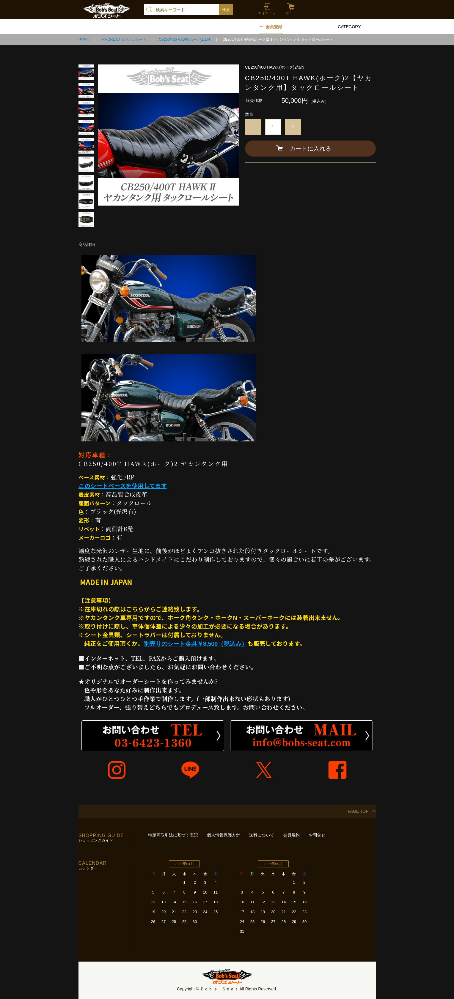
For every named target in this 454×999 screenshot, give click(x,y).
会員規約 (291, 835)
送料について (261, 835)
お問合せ (317, 835)
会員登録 (274, 26)
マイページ (267, 13)
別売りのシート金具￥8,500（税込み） (195, 643)
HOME (84, 39)
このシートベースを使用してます (122, 485)
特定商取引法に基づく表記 (173, 835)
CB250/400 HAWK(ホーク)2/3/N (185, 39)
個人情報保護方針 (223, 835)
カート (290, 13)
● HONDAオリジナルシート (124, 39)
